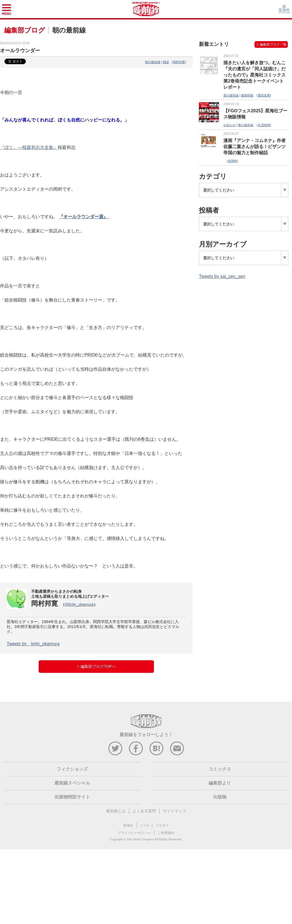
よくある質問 (144, 811)
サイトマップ (174, 811)
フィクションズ (72, 769)
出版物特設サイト (72, 797)
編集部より (220, 783)
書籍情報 (247, 95)
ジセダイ (162, 825)
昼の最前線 (231, 95)
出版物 (219, 797)
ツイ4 (144, 825)
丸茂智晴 (264, 125)
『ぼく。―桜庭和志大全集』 (29, 147)
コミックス (220, 769)
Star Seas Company (140, 839)
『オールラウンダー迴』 (83, 216)
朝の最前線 (152, 62)
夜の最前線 (245, 125)
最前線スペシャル (72, 783)
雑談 (166, 62)
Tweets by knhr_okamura (33, 643)
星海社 (128, 825)
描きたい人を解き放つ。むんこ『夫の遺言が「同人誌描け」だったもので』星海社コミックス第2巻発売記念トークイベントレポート (254, 74)
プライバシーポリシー (134, 833)
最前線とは (116, 811)
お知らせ (229, 125)
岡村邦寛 (179, 62)
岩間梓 (232, 161)
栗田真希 (264, 95)
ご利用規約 (166, 833)
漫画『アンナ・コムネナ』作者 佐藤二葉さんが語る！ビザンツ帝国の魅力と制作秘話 (254, 146)
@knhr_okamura (79, 604)
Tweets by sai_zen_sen (222, 276)
